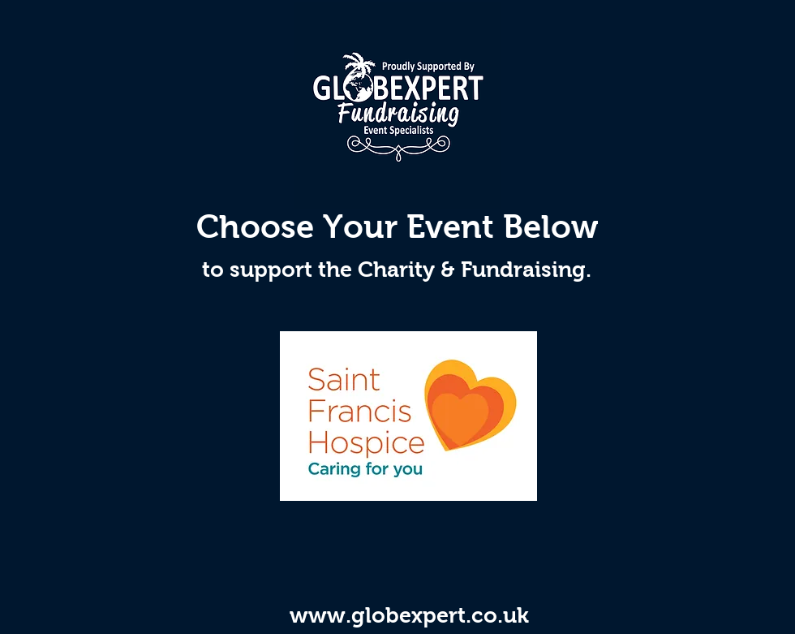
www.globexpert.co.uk (409, 615)
